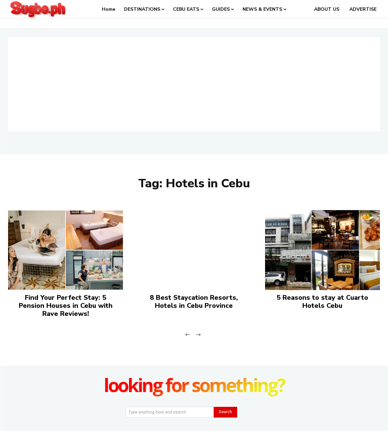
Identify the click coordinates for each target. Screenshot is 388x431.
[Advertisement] (194, 84)
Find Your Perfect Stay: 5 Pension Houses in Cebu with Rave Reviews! (66, 305)
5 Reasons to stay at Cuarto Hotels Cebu (322, 301)
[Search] (225, 412)
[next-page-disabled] (198, 334)
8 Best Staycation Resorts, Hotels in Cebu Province (194, 301)
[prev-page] (187, 334)
